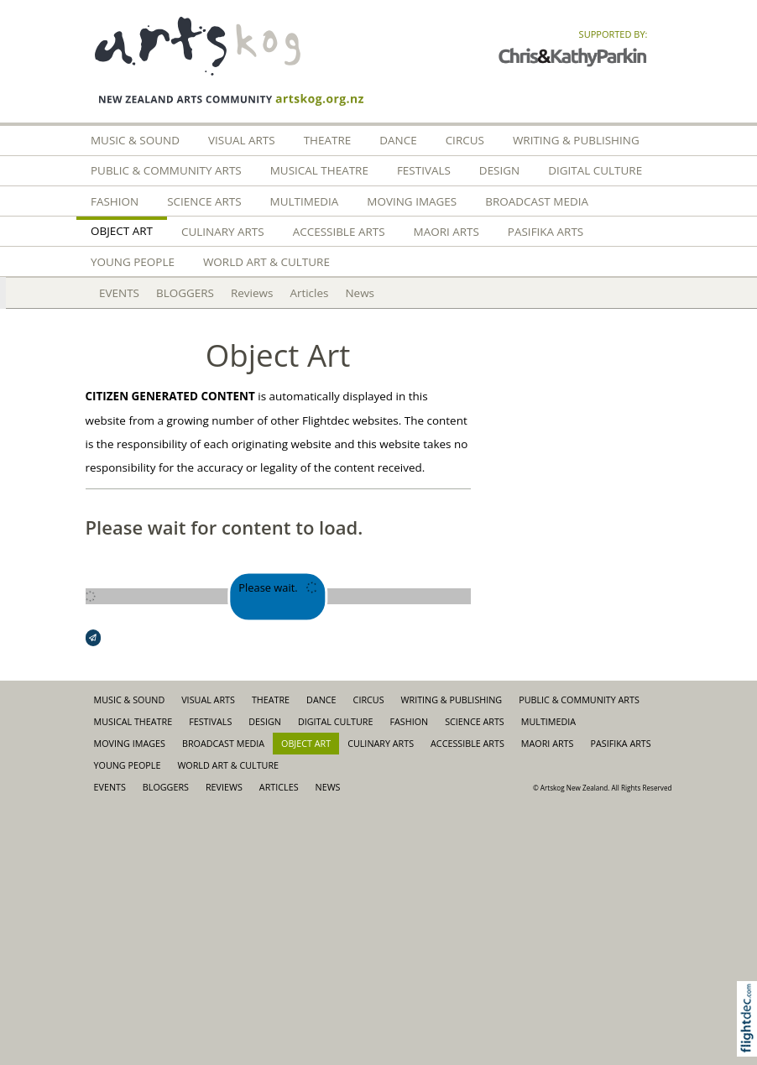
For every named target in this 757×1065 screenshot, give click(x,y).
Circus (465, 140)
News (359, 292)
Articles (309, 292)
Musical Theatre (319, 170)
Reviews (252, 292)
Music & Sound (135, 140)
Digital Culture (595, 170)
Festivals (424, 170)
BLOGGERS (185, 292)
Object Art (122, 230)
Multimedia (304, 201)
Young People (133, 261)
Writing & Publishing (576, 140)
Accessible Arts (339, 231)
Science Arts (204, 201)
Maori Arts (446, 231)
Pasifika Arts (545, 231)
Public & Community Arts (166, 170)
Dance (397, 140)
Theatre (328, 140)
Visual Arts (241, 140)
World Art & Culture (266, 261)
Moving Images (412, 201)
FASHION (114, 201)
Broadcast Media (536, 201)
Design (499, 170)
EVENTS (119, 292)
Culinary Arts (222, 231)
